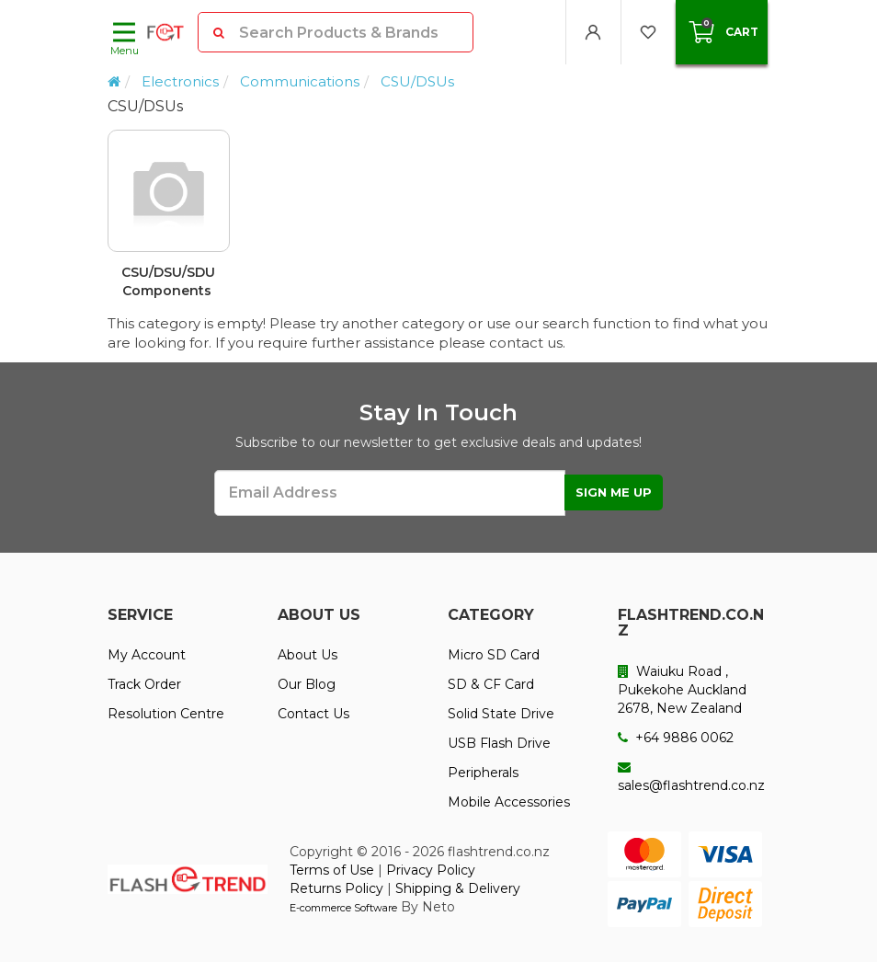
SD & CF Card (491, 684)
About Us (307, 655)
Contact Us (313, 713)
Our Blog (307, 684)
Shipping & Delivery (457, 888)
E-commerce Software (343, 907)
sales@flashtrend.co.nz (691, 777)
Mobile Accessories (509, 802)
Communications (299, 81)
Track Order (144, 684)
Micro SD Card (494, 655)
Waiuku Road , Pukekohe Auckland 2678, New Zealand (682, 689)
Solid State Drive (501, 713)
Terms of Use (332, 870)
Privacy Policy (430, 870)
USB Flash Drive (499, 743)
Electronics (180, 81)
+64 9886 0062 (676, 737)
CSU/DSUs (417, 81)
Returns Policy (336, 888)
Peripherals (483, 772)
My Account (147, 655)
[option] (438, 222)
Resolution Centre (166, 713)
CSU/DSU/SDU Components (168, 281)
